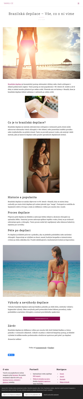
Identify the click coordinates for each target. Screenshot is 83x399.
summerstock (41, 348)
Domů (62, 374)
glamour (6, 382)
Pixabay (51, 348)
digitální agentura (44, 381)
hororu (11, 380)
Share (11, 355)
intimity (17, 380)
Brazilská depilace (15, 84)
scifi (20, 378)
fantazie (15, 375)
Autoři (62, 377)
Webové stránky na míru (41, 379)
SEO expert (36, 376)
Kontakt (62, 379)
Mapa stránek (64, 382)
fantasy (5, 380)
